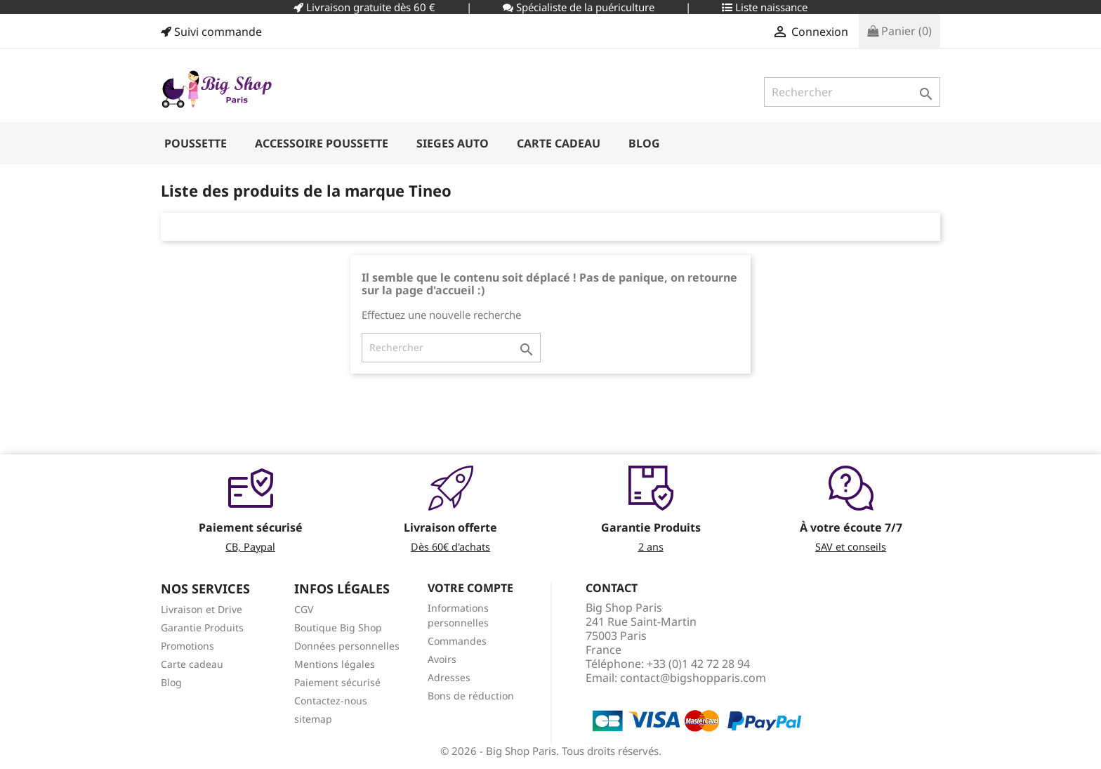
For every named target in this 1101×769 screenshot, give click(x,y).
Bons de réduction (471, 695)
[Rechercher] (852, 92)
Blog (171, 682)
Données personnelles (347, 645)
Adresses (449, 677)
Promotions (187, 645)
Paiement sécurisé (337, 682)
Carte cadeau (192, 664)
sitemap (313, 718)
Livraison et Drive (201, 609)
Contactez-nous (330, 700)
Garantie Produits (202, 627)
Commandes (457, 641)
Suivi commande (211, 31)
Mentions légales (334, 664)
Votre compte (470, 588)
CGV (303, 609)
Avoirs (442, 659)
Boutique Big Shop (338, 627)
